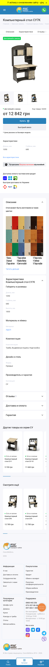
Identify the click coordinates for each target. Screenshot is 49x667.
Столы (5, 620)
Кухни (5, 613)
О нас (5, 571)
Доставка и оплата (10, 575)
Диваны (6, 609)
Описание (10, 32)
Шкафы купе (8, 605)
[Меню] (4, 9)
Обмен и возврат (32, 578)
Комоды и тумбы (10, 616)
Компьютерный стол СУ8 (11, 517)
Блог (5, 586)
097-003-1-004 (32, 608)
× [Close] (46, 2)
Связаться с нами (10, 582)
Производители (32, 592)
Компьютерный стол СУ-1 (11, 460)
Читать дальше (12, 269)
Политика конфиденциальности (34, 583)
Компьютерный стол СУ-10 (31, 460)
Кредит (28, 575)
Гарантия (29, 571)
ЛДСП (8, 330)
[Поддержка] (44, 9)
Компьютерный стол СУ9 (31, 517)
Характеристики (26, 32)
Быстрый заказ (24, 127)
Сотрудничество (9, 578)
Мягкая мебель (9, 624)
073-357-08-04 (32, 605)
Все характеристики (11, 157)
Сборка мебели (32, 588)
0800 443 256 (31, 603)
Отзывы (42, 32)
